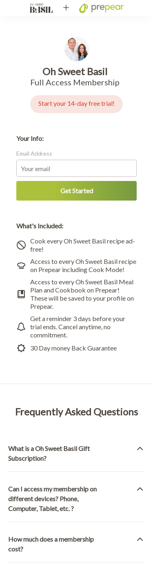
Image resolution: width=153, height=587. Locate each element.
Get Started (76, 190)
